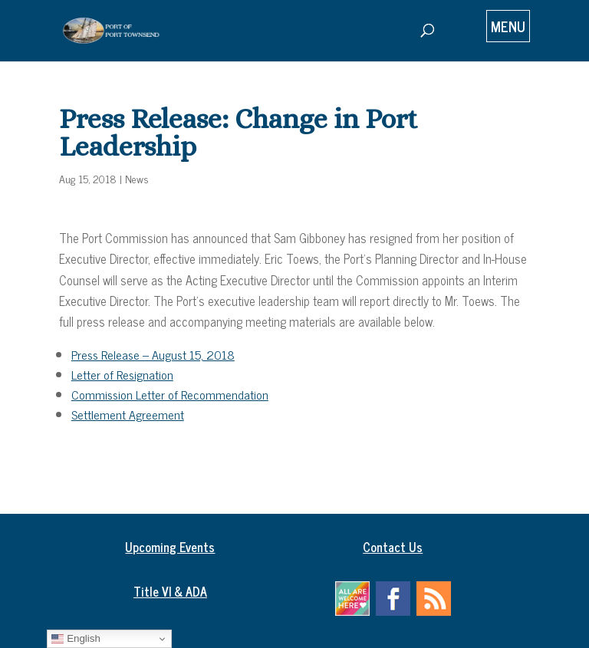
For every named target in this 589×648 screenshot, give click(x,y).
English (75, 639)
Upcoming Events (170, 547)
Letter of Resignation (122, 374)
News (137, 178)
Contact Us (393, 547)
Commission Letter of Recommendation (169, 394)
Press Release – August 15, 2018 (153, 354)
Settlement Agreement (127, 414)
